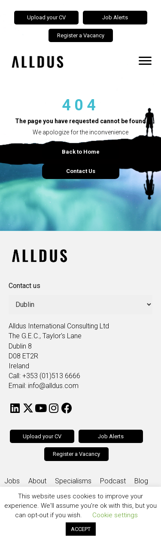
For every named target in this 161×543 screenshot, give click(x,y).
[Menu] (145, 61)
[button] (15, 408)
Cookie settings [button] (115, 515)
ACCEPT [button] (81, 529)
